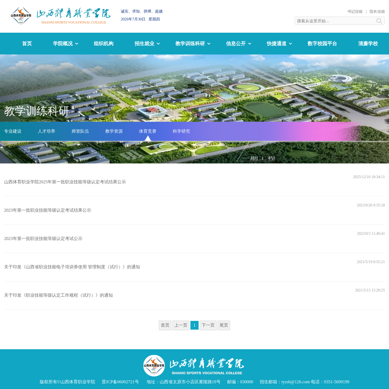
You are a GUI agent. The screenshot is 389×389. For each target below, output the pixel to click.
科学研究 (181, 131)
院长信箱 (377, 12)
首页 (27, 43)
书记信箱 (355, 12)
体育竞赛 (147, 131)
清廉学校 (368, 43)
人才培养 (46, 131)
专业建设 (12, 131)
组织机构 (103, 43)
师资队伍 (80, 131)
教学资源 (114, 131)
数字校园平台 (322, 43)
